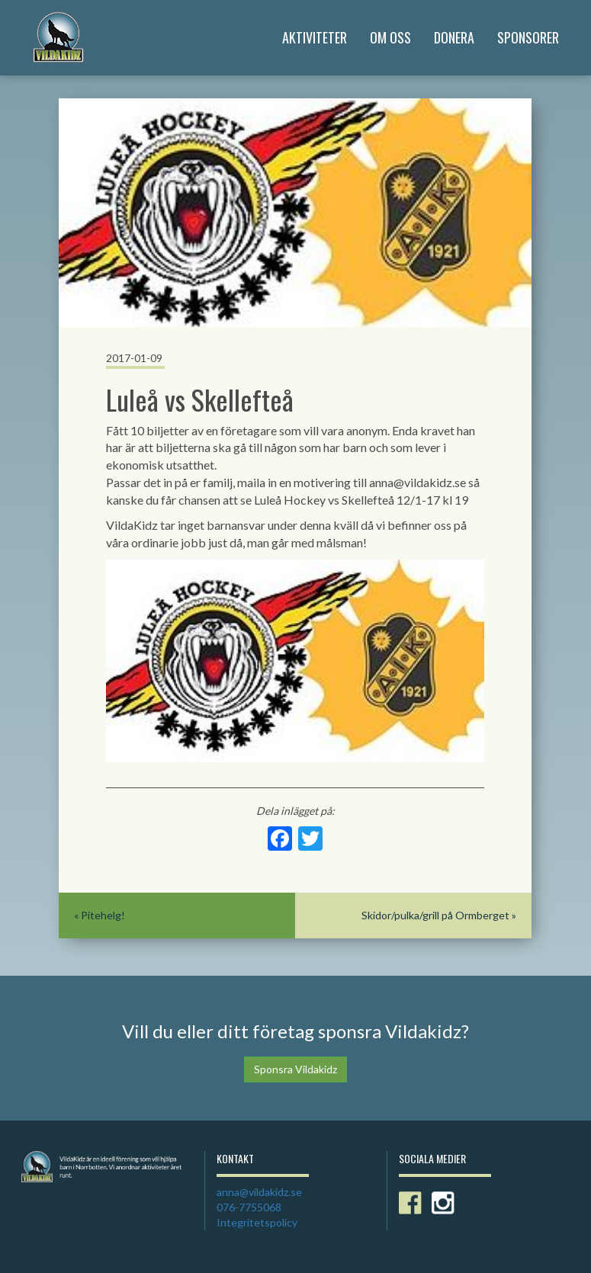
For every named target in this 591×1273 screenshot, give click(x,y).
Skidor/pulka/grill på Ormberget (435, 915)
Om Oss (390, 37)
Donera (454, 37)
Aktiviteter (314, 37)
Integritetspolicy (257, 1222)
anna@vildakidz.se (259, 1191)
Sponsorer (528, 37)
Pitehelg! (103, 915)
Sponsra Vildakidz (295, 1069)
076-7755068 (249, 1207)
